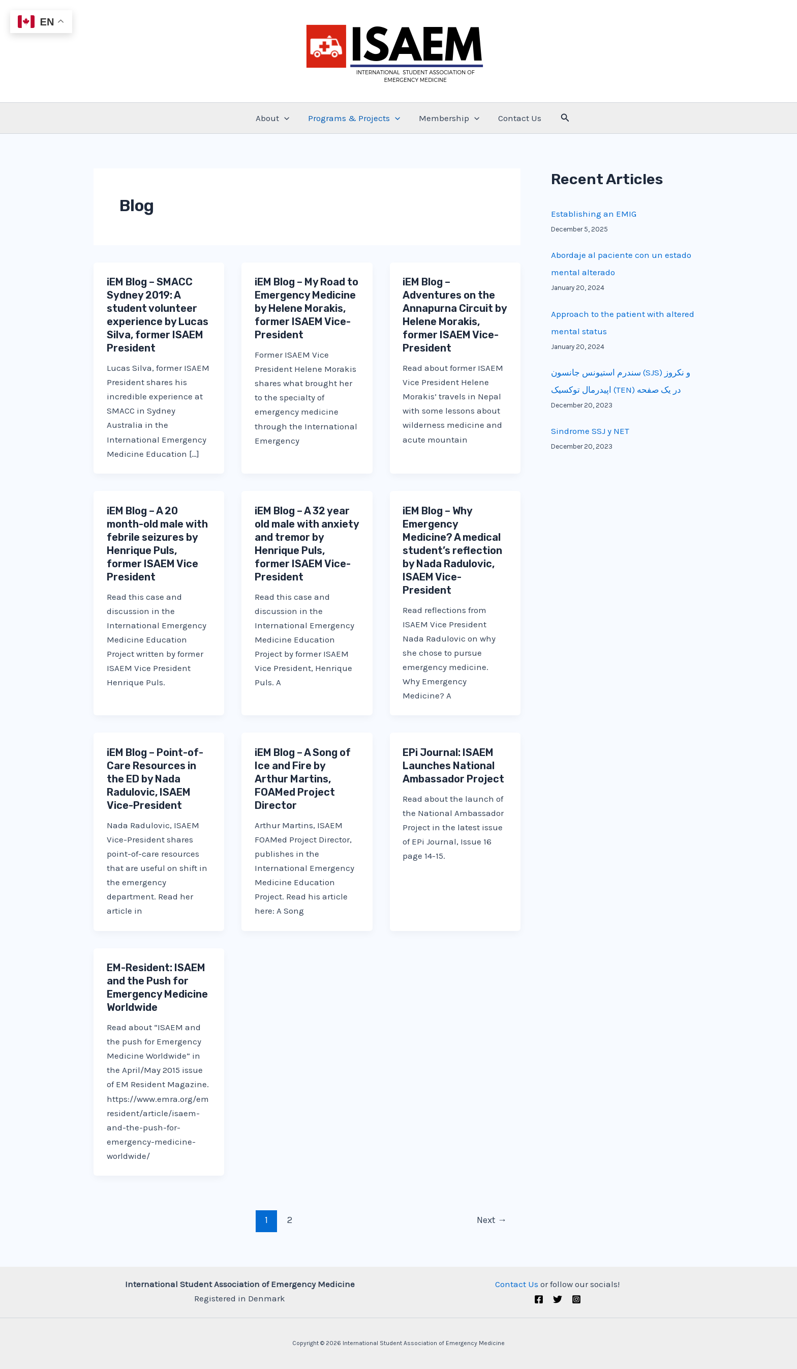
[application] (286, 118)
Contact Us (517, 118)
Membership (448, 118)
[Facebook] (538, 1299)
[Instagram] (576, 1299)
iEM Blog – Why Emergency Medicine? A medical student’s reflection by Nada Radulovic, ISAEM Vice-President (452, 550)
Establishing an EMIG (593, 214)
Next (492, 1220)
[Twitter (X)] (557, 1299)
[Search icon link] (562, 118)
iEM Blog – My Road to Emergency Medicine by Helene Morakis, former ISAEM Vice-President (306, 308)
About (274, 118)
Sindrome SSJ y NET (590, 431)
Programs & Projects (355, 118)
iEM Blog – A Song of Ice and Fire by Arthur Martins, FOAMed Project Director (303, 778)
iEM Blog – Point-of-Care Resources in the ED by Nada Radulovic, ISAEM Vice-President (155, 778)
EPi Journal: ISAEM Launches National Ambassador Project (453, 765)
